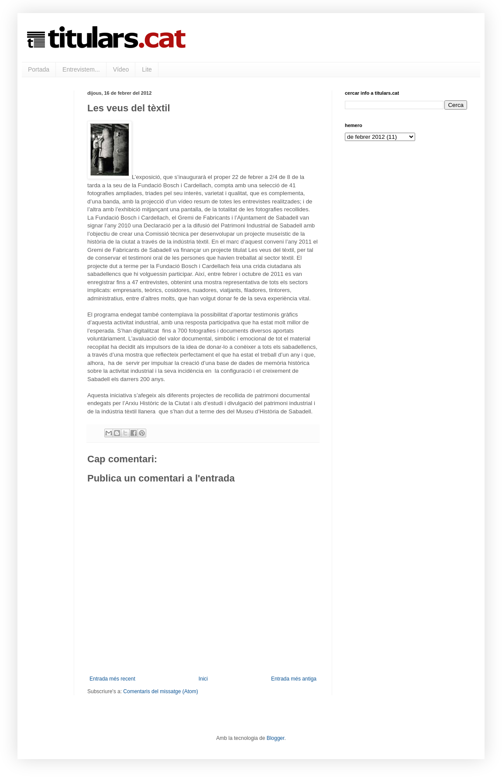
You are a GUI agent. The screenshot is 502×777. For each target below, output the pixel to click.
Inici (203, 679)
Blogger (276, 738)
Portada (38, 69)
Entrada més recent (112, 679)
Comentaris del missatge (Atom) (160, 691)
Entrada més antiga (293, 679)
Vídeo (121, 69)
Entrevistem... (81, 69)
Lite (147, 69)
